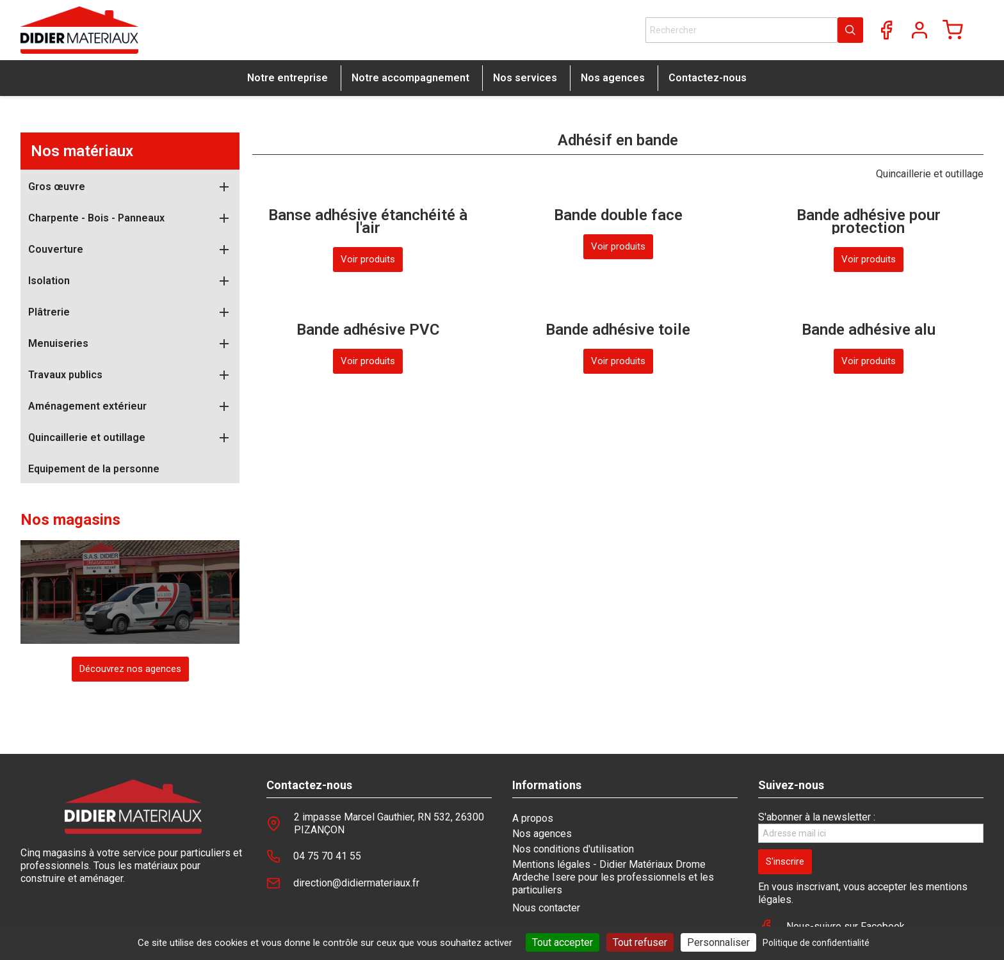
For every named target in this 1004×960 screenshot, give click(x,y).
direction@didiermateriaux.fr (356, 883)
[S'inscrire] (785, 861)
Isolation (49, 281)
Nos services (525, 78)
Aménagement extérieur (87, 406)
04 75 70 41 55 (327, 856)
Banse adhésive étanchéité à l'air (367, 221)
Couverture (55, 249)
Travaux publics (65, 375)
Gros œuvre (56, 186)
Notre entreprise (287, 78)
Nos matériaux (82, 151)
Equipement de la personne (93, 469)
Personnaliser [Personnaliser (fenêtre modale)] (718, 942)
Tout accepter (562, 942)
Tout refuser (640, 942)
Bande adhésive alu (868, 329)
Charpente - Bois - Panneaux (96, 218)
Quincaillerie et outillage (86, 437)
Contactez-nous (707, 78)
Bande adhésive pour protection (869, 221)
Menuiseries (58, 343)
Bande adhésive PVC (367, 329)
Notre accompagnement (410, 78)
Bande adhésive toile (618, 329)
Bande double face (618, 215)
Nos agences (613, 78)
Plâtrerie (49, 312)
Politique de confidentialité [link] (816, 943)
